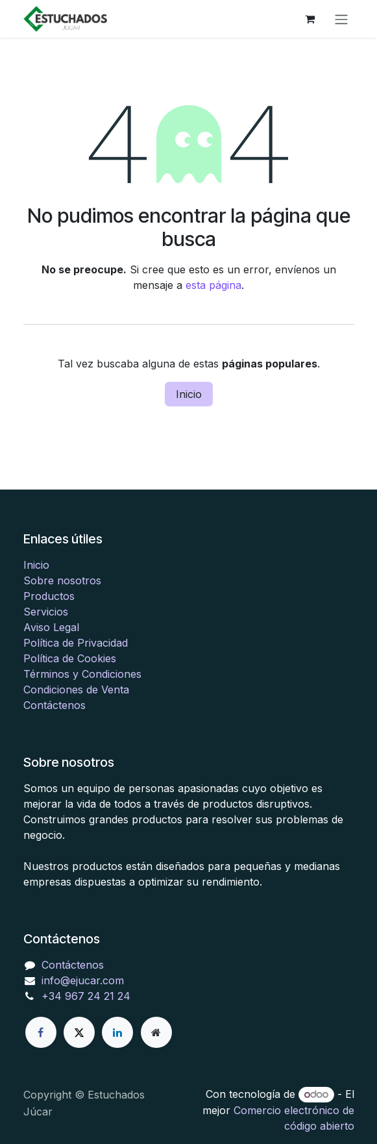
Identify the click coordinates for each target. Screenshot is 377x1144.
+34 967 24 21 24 (86, 995)
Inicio (189, 394)
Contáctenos (54, 705)
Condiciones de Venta (76, 689)
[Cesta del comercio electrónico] (310, 19)
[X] (79, 1032)
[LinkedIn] (117, 1032)
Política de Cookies (69, 658)
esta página (213, 285)
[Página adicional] (156, 1032)
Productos (49, 596)
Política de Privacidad (75, 642)
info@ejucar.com (83, 980)
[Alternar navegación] (341, 18)
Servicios (45, 611)
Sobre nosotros (62, 580)
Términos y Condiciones (82, 673)
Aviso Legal (51, 627)
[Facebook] (40, 1032)
